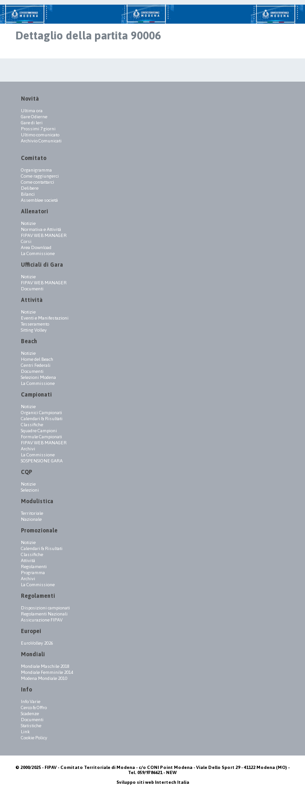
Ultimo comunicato (40, 134)
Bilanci (28, 194)
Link (25, 731)
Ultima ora (32, 110)
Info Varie (30, 701)
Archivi (28, 448)
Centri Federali (36, 365)
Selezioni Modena (38, 377)
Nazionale (31, 519)
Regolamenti (34, 566)
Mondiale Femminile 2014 (47, 672)
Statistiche (31, 725)
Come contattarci (37, 182)
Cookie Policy (34, 737)
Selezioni (30, 490)
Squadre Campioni (39, 430)
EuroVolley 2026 (37, 643)
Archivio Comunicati (41, 140)
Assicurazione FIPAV (42, 619)
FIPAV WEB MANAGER (44, 235)
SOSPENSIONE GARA (42, 460)
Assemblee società (39, 200)
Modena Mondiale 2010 (44, 678)
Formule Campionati (41, 436)
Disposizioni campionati (45, 607)
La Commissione (38, 253)
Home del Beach (37, 359)
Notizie (28, 223)
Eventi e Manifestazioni (45, 317)
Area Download (36, 247)
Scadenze (30, 713)
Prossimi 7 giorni (38, 128)
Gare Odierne (34, 116)
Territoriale (32, 513)
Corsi (26, 241)
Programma (33, 572)
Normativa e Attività (41, 229)
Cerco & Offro (34, 707)
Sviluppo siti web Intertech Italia (152, 782)
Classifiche (32, 424)
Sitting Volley (34, 330)
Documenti (32, 288)
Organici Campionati (41, 412)
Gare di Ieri (32, 122)
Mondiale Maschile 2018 (45, 666)
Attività (28, 560)
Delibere (29, 188)
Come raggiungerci (40, 176)
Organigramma (36, 170)
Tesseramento (35, 324)
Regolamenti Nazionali (44, 613)
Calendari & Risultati (42, 418)
